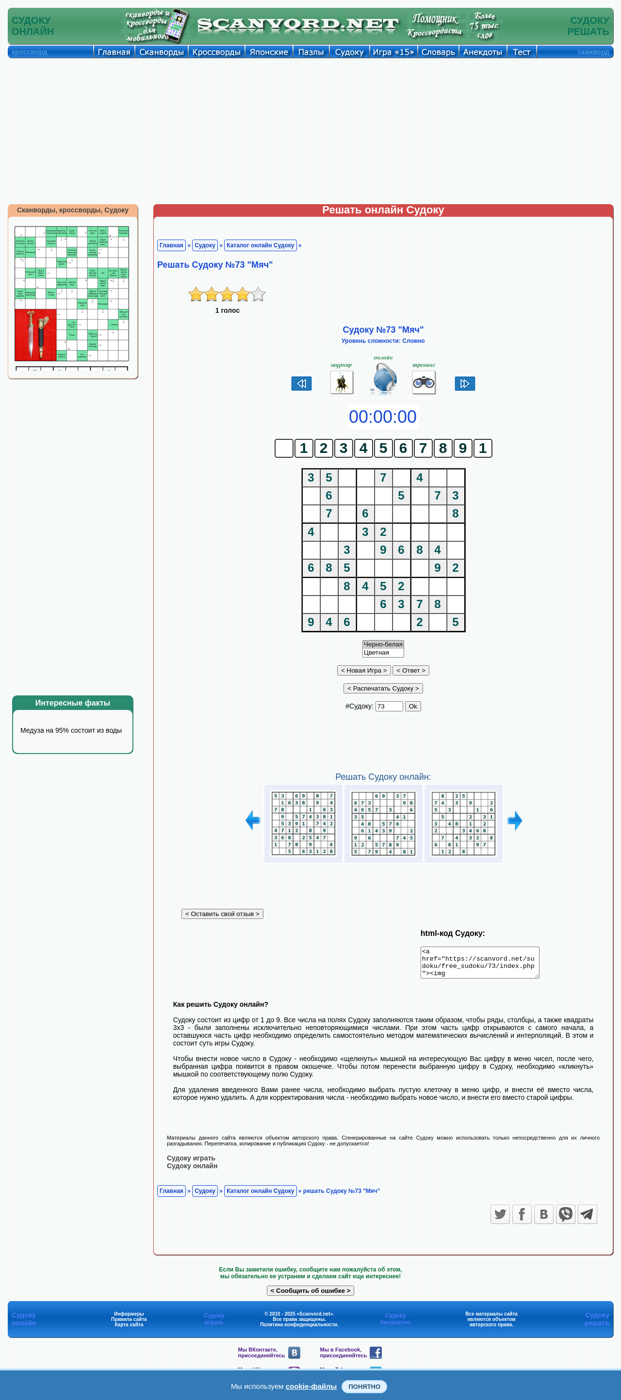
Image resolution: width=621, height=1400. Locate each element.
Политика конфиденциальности (298, 1330)
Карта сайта (128, 1330)
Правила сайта (129, 1324)
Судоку (205, 245)
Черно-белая (383, 645)
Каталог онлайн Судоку (260, 245)
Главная (171, 245)
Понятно (364, 1386)
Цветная (383, 653)
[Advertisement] (310, 131)
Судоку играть (191, 1163)
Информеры (129, 1319)
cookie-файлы (311, 1386)
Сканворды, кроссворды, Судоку (73, 210)
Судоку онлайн (192, 1171)
